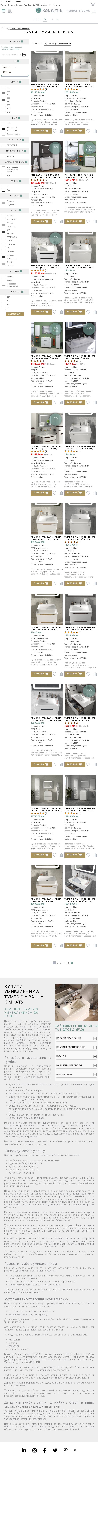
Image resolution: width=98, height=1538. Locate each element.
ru (53, 19)
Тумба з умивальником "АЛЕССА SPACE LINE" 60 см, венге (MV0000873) (79, 629)
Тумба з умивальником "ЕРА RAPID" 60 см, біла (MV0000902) (79, 810)
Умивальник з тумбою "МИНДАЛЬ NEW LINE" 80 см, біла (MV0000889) (78, 177)
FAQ (50, 5)
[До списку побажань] (54, 131)
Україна (10, 156)
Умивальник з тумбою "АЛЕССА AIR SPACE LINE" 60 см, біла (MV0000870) (79, 267)
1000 (9, 109)
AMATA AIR (11, 226)
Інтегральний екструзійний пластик (12, 169)
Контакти (56, 5)
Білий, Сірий (12, 130)
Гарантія (31, 5)
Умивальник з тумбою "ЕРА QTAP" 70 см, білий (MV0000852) (45, 177)
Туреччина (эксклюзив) (12, 285)
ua (57, 19)
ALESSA (10, 216)
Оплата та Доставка (15, 5)
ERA (8, 230)
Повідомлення (21, 2)
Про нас (3, 5)
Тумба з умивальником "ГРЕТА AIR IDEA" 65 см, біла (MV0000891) (79, 901)
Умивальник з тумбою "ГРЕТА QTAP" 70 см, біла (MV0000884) (46, 267)
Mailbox (75, 1450)
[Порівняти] (61, 131)
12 (67, 962)
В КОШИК (41, 130)
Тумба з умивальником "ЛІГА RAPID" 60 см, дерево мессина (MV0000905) (46, 902)
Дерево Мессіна (13, 134)
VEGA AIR (11, 266)
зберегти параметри (11, 55)
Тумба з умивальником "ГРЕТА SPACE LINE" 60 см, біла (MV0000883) (46, 720)
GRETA (9, 241)
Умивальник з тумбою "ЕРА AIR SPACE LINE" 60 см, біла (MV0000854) (45, 86)
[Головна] (3, 28)
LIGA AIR (10, 251)
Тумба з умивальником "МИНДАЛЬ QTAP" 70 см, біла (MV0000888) (46, 358)
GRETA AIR (11, 244)
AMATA (10, 223)
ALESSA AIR (12, 219)
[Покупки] (92, 4)
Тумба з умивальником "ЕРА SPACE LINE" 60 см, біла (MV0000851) (79, 448)
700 (8, 94)
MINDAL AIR (12, 258)
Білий (9, 123)
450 (8, 186)
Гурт (25, 5)
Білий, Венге (12, 127)
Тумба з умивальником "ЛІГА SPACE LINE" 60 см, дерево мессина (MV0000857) (46, 540)
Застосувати (14, 314)
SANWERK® (12, 145)
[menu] (3, 10)
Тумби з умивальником (20, 29)
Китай (9, 280)
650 (8, 91)
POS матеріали (41, 5)
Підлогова (11, 205)
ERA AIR (10, 233)
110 (8, 297)
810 (8, 101)
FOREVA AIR (12, 237)
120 (8, 301)
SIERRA (10, 262)
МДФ (9, 175)
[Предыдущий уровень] (7, 28)
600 (8, 87)
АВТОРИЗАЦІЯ (7, 2)
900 (8, 105)
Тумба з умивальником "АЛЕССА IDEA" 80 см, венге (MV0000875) (79, 720)
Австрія (10, 277)
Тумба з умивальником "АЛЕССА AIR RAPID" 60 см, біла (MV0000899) (47, 810)
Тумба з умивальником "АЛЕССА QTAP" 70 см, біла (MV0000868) (79, 358)
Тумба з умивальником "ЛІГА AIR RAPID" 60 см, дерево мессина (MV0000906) (46, 630)
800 (8, 98)
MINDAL (10, 255)
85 (8, 308)
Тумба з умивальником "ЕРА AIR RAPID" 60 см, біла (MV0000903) (79, 539)
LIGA (9, 248)
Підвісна (10, 201)
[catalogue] (10, 10)
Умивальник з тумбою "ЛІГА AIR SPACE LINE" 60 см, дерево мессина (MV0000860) (78, 87)
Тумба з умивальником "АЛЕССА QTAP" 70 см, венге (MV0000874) (46, 448)
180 (8, 304)
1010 (9, 112)
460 (8, 190)
